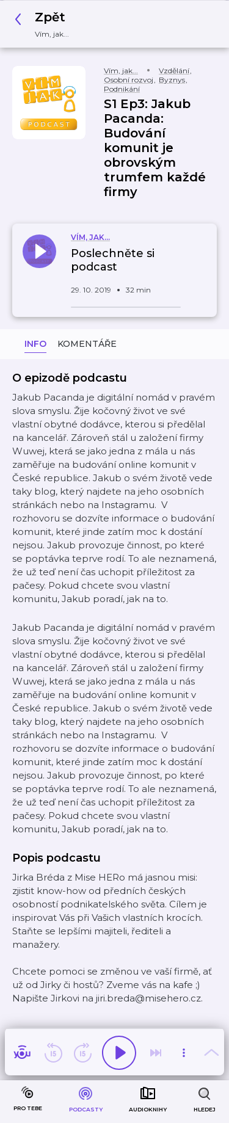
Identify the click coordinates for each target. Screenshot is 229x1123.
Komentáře (87, 343)
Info (35, 343)
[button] (45, 24)
